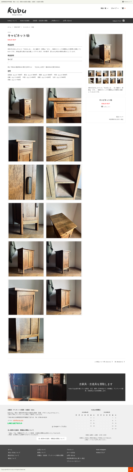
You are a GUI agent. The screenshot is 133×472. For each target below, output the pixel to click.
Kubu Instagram (101, 449)
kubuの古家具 (24, 20)
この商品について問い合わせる (103, 361)
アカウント (127, 1)
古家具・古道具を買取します (96, 384)
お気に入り (105, 107)
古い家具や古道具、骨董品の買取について (51, 438)
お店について (41, 449)
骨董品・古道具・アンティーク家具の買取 (50, 455)
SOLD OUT (17, 27)
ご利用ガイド (55, 20)
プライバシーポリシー (73, 461)
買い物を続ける (120, 361)
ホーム (9, 27)
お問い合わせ (67, 20)
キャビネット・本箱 (28, 27)
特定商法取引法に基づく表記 (75, 458)
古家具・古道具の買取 (40, 20)
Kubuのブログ (117, 21)
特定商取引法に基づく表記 (116, 119)
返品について (119, 116)
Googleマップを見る (60, 426)
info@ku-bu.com (18, 420)
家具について (41, 452)
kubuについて (12, 20)
